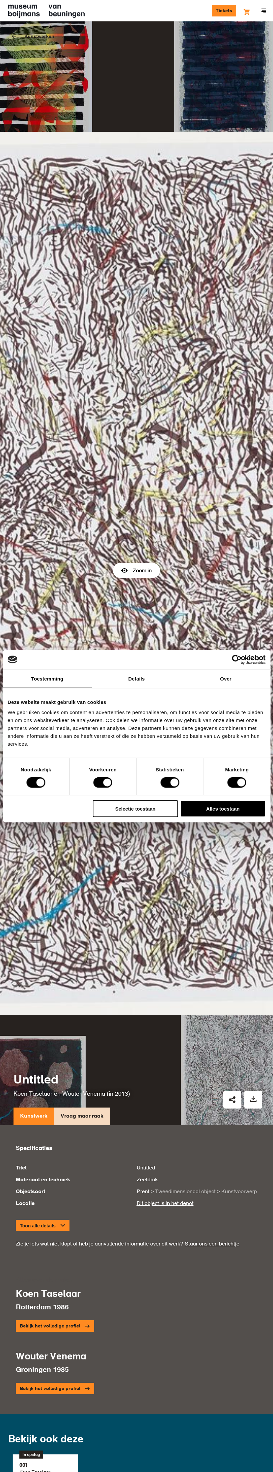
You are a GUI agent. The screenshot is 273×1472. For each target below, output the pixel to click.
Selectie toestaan (135, 809)
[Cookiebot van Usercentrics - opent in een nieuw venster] (236, 659)
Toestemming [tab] (47, 678)
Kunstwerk (33, 1048)
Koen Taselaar (33, 1025)
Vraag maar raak (82, 1048)
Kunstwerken (39, 36)
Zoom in (136, 535)
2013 (121, 1025)
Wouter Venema (83, 1025)
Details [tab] (136, 678)
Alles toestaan (223, 809)
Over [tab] (226, 678)
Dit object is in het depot (165, 1134)
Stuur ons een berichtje (212, 1174)
